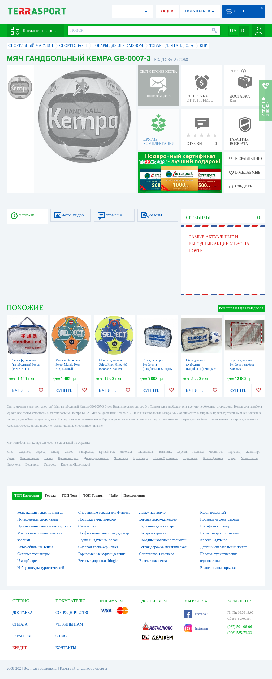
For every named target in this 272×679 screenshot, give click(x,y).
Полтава (198, 452)
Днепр (55, 452)
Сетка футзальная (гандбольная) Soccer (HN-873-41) (26, 364)
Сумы (10, 458)
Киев (10, 452)
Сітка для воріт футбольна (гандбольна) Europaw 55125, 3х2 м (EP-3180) (157, 368)
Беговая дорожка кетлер (158, 519)
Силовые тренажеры (33, 554)
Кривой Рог (106, 452)
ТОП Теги (69, 495)
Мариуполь (146, 452)
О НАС (61, 636)
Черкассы (233, 452)
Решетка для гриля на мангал (40, 512)
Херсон (182, 452)
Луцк (231, 458)
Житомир (252, 452)
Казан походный (213, 512)
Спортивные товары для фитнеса (104, 512)
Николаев (126, 452)
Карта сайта (69, 668)
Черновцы (121, 458)
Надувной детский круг (157, 526)
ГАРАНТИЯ (21, 636)
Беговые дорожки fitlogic (98, 561)
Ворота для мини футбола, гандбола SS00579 (242, 364)
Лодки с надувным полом (98, 540)
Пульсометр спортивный (219, 533)
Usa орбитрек (27, 561)
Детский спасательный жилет (223, 547)
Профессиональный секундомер (103, 533)
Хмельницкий (29, 458)
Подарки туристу (152, 533)
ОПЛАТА (20, 624)
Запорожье (86, 452)
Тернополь (190, 458)
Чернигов (215, 452)
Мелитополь (249, 458)
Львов (69, 452)
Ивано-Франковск (165, 458)
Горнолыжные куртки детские (102, 554)
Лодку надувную (152, 512)
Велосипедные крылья (218, 568)
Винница (165, 452)
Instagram (196, 628)
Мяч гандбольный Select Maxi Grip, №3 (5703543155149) (113, 364)
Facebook (196, 614)
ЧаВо (113, 495)
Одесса (40, 452)
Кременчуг (140, 458)
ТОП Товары (93, 495)
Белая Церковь (213, 458)
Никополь (13, 464)
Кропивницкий (68, 458)
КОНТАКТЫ (65, 648)
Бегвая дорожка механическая (163, 547)
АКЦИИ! (167, 11)
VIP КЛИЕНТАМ (69, 624)
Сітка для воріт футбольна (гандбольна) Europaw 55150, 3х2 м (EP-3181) (201, 368)
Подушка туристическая (97, 519)
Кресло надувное (213, 540)
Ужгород (49, 464)
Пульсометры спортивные (37, 519)
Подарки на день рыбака (219, 519)
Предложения (134, 495)
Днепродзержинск (96, 458)
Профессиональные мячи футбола (44, 526)
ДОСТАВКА (22, 613)
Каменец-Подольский (75, 464)
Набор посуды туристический (40, 568)
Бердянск (31, 464)
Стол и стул (87, 526)
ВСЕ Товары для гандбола (241, 308)
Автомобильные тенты (35, 547)
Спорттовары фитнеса (156, 554)
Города (50, 495)
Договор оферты (94, 668)
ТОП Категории (26, 495)
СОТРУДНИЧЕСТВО (72, 613)
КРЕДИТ (19, 648)
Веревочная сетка (153, 561)
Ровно (48, 458)
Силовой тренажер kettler (98, 547)
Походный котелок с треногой (163, 540)
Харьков (24, 452)
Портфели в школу (215, 526)
